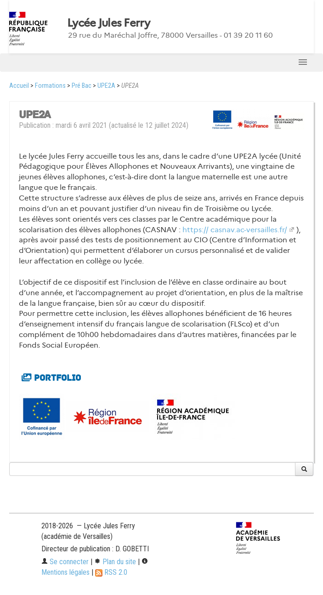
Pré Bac (81, 86)
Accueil (19, 86)
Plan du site (115, 561)
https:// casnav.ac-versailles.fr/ (234, 229)
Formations (50, 86)
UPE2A (106, 86)
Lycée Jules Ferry (108, 23)
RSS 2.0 (111, 572)
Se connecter (65, 561)
